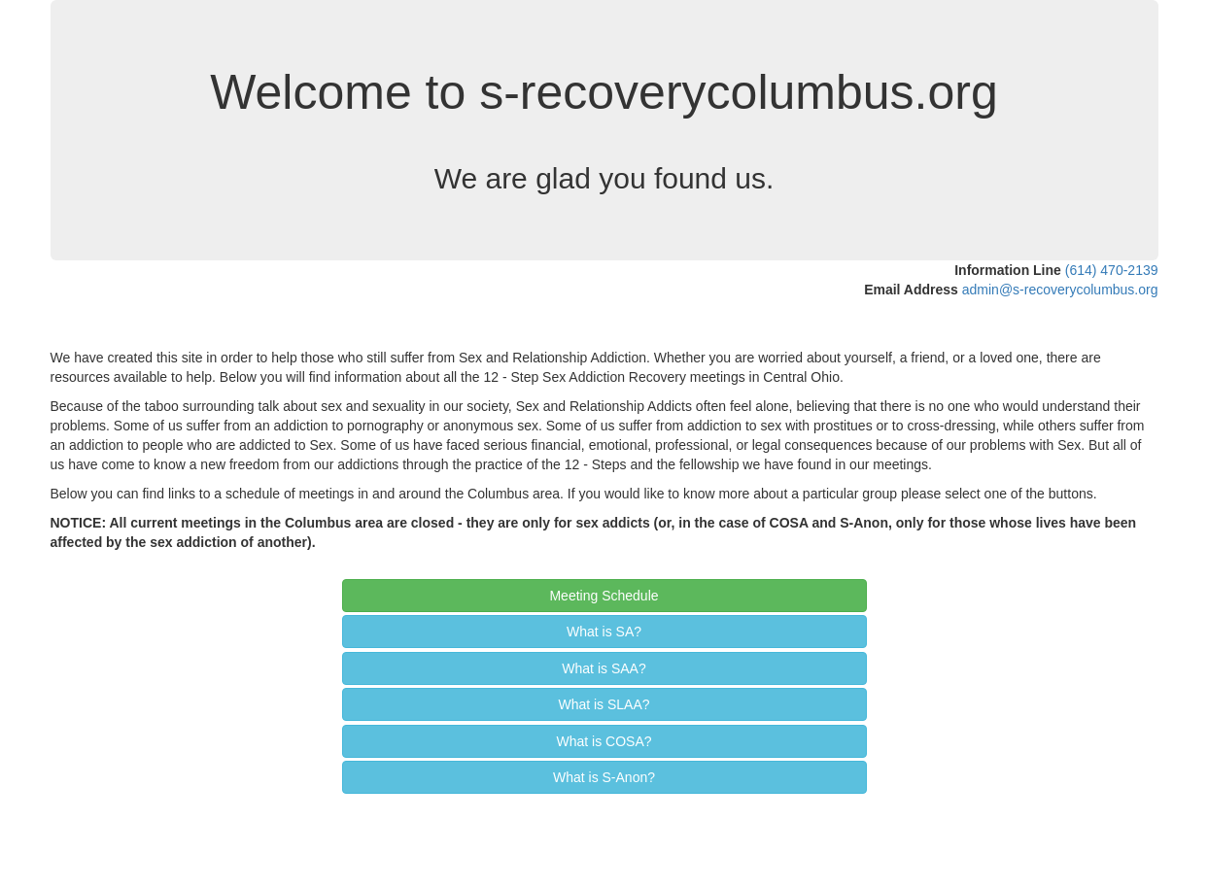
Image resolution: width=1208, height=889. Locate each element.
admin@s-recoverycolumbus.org (1060, 289)
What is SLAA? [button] (603, 704)
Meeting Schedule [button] (603, 595)
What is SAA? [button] (603, 668)
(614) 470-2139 (1111, 270)
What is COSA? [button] (603, 741)
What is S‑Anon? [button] (604, 777)
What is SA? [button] (604, 631)
